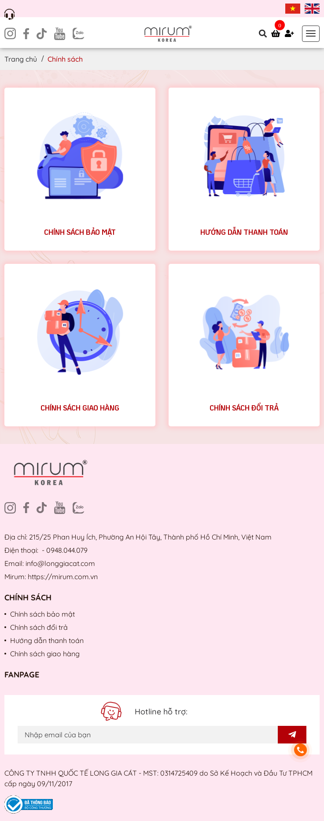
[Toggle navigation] (311, 34)
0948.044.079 (67, 550)
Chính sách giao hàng (79, 407)
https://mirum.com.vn (63, 576)
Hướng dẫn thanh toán (244, 232)
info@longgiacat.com (60, 563)
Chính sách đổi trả (244, 407)
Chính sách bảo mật (80, 232)
